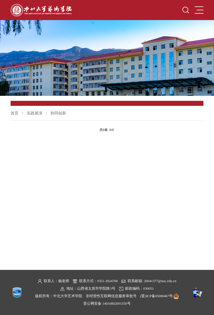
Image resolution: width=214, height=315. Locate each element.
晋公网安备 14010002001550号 (106, 304)
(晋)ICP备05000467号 (156, 296)
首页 (14, 113)
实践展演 (34, 113)
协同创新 (58, 113)
